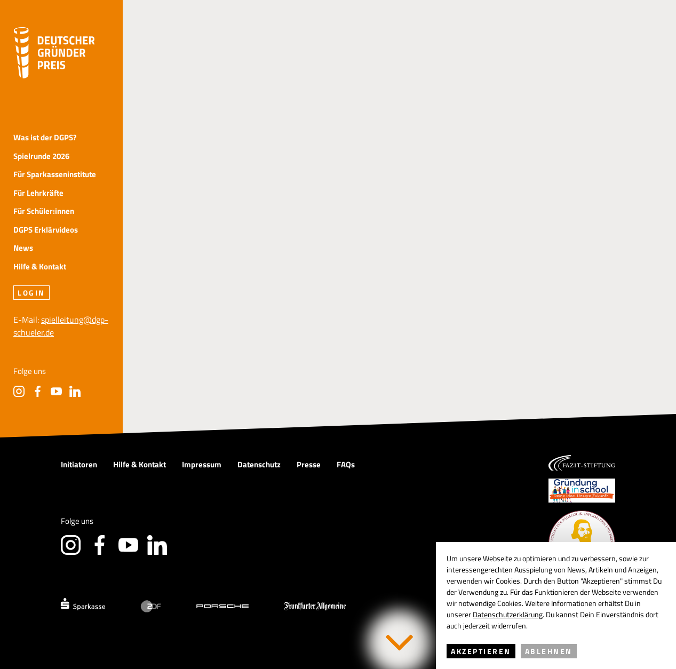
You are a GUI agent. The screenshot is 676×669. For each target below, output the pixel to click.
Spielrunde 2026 (41, 156)
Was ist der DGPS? (45, 138)
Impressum (201, 464)
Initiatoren (79, 464)
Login (31, 292)
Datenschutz (259, 464)
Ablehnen (548, 651)
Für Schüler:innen (43, 211)
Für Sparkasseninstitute (54, 174)
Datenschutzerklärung (508, 614)
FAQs (346, 464)
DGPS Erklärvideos (45, 230)
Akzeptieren (481, 651)
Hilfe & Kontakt (39, 267)
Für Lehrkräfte (38, 193)
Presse (309, 464)
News (23, 248)
